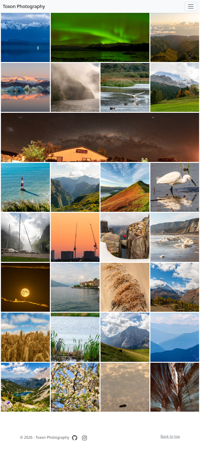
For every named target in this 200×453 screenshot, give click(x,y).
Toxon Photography (24, 6)
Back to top (170, 436)
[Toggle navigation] (190, 6)
